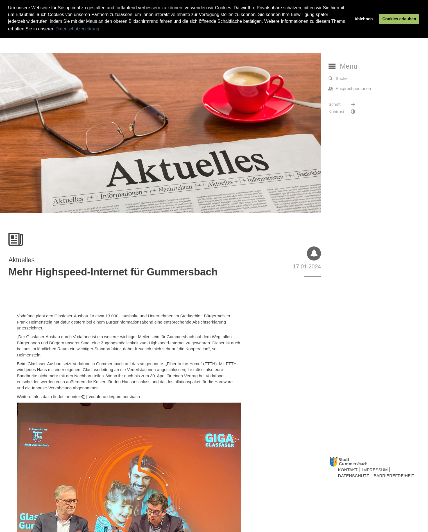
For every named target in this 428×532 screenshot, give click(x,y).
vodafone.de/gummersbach (114, 396)
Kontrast (345, 111)
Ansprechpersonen (350, 88)
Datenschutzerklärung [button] (77, 28)
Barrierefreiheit (393, 475)
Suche (338, 78)
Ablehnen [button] (363, 19)
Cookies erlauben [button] (399, 19)
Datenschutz (353, 475)
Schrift (345, 104)
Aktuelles (21, 260)
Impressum (375, 469)
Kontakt (348, 469)
